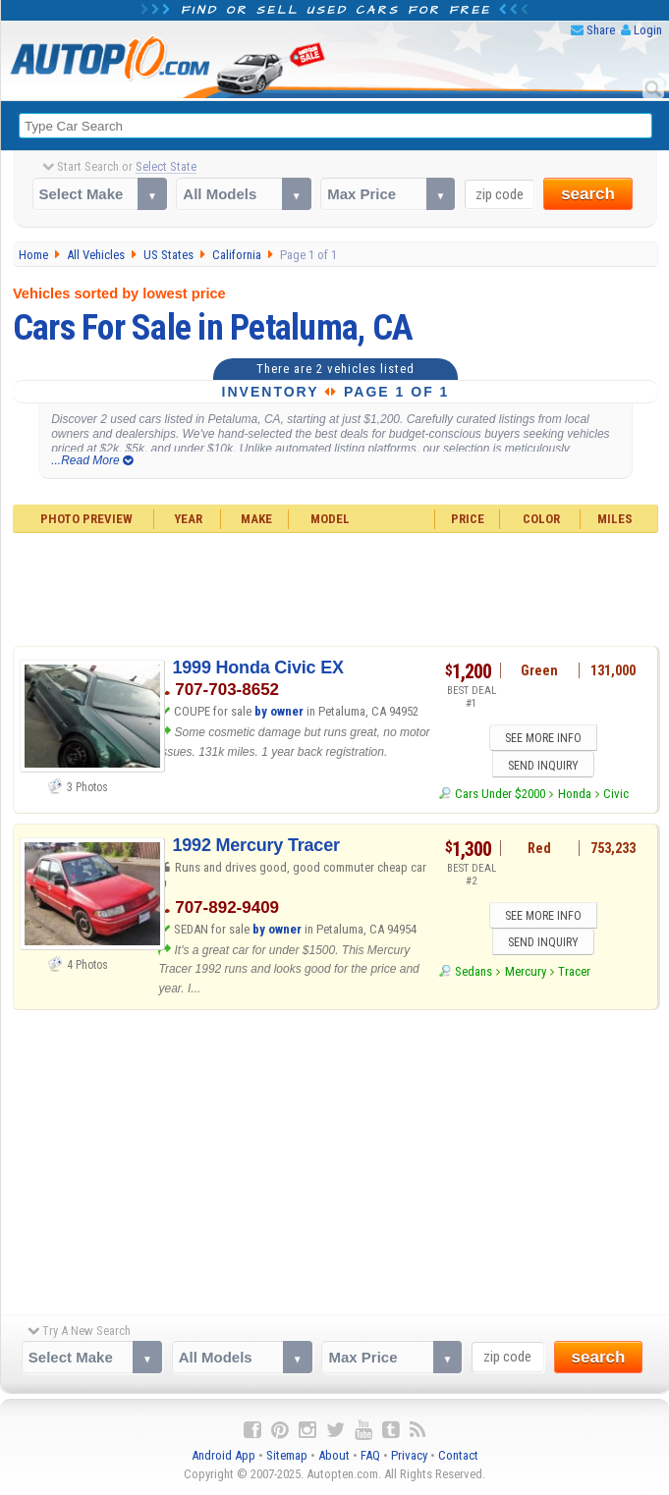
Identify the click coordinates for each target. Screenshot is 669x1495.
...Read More (92, 460)
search (588, 194)
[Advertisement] (335, 587)
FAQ (370, 1456)
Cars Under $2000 (500, 794)
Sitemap (286, 1456)
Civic (616, 794)
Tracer (574, 973)
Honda (574, 794)
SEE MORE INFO (543, 739)
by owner (279, 711)
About (334, 1456)
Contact (458, 1456)
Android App (223, 1456)
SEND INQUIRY (543, 766)
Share (600, 30)
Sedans (473, 973)
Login (648, 30)
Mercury (525, 973)
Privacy (409, 1456)
